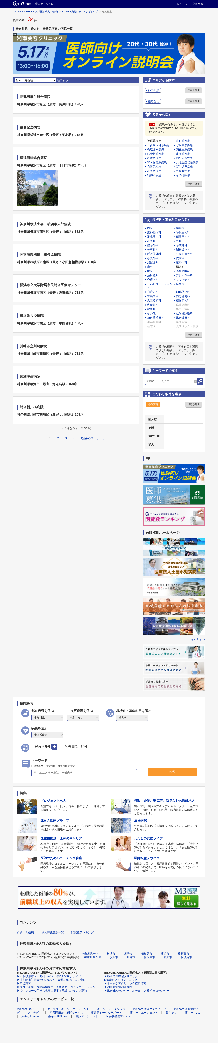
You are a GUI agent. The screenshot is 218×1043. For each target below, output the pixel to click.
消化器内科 (154, 236)
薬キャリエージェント (144, 1012)
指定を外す (194, 90)
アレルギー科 (184, 275)
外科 (179, 241)
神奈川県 (153, 90)
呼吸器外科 (154, 253)
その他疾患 (183, 175)
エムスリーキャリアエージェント (68, 1009)
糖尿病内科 (183, 300)
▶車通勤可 (24, 983)
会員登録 (197, 3)
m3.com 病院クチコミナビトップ (80, 11)
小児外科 (152, 258)
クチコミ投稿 (25, 932)
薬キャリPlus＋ (58, 1016)
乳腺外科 (152, 304)
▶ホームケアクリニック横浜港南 (125, 983)
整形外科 (152, 245)
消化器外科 (183, 291)
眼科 (150, 271)
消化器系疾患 (184, 149)
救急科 (151, 309)
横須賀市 (183, 953)
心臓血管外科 (184, 253)
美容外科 (152, 249)
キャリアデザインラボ (111, 1009)
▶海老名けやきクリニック (120, 979)
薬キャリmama (30, 1016)
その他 (151, 313)
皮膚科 (180, 258)
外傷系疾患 (183, 171)
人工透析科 (154, 300)
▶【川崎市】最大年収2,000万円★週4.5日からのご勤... (51, 979)
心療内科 (152, 279)
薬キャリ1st (192, 1012)
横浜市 (111, 953)
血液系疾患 (154, 166)
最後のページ (90, 438)
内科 (150, 228)
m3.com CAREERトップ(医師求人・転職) (35, 11)
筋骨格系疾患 (155, 153)
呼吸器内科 (183, 232)
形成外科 (181, 245)
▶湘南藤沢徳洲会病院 (118, 987)
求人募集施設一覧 (53, 932)
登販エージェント (87, 1016)
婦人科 (180, 266)
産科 (150, 266)
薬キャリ (171, 1012)
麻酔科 (180, 284)
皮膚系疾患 (183, 153)
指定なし (153, 101)
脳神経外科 (183, 249)
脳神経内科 (154, 232)
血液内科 (152, 291)
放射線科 (152, 275)
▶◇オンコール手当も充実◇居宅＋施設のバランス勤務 (52, 990)
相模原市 (146, 953)
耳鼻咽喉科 (183, 271)
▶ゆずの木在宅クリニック (121, 976)
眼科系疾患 (183, 140)
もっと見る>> (196, 639)
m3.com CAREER (28, 1009)
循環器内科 (183, 236)
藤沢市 (165, 953)
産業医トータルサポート (106, 1012)
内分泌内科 (183, 296)
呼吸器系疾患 (184, 145)
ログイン (182, 3)
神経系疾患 (154, 140)
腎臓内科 (152, 296)
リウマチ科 (183, 279)
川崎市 (128, 953)
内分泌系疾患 (184, 158)
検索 (172, 771)
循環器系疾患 (155, 149)
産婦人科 (181, 262)
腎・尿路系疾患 (157, 162)
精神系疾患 (154, 175)
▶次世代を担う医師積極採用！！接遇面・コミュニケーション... (57, 987)
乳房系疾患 (154, 158)
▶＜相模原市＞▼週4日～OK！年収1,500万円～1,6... (50, 976)
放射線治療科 (155, 317)
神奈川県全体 (89, 953)
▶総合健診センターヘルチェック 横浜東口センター (136, 990)
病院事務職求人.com (118, 1016)
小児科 (151, 241)
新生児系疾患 (184, 166)
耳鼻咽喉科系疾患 (158, 145)
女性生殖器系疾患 (187, 162)
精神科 (180, 228)
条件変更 (153, 404)
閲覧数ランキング (82, 932)
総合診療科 (183, 317)
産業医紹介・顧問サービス (66, 1012)
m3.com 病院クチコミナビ (149, 1009)
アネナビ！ (35, 1012)
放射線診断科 (184, 313)
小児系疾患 (154, 171)
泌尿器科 (152, 262)
